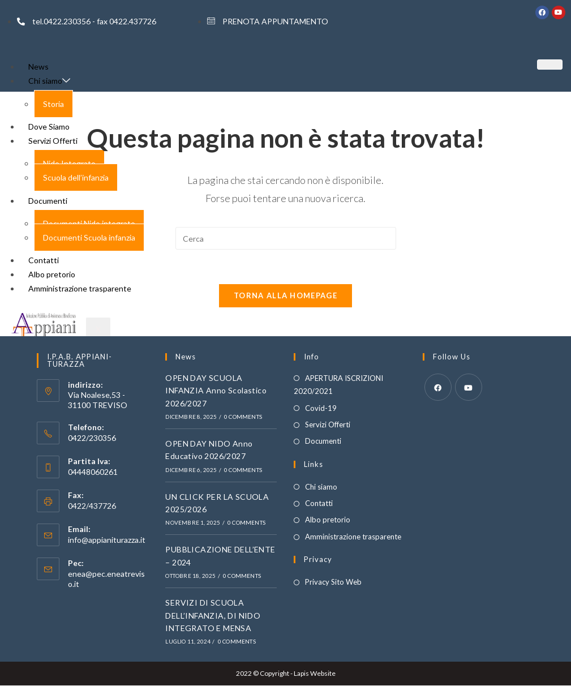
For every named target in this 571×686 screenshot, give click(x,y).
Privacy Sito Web (333, 582)
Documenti (323, 441)
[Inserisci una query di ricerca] (285, 238)
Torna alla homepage (285, 295)
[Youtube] (468, 387)
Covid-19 (321, 408)
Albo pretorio (327, 520)
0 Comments (243, 417)
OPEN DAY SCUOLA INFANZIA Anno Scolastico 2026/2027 (216, 390)
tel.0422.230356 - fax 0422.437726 (86, 21)
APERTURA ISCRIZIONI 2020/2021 (338, 385)
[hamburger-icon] (550, 64)
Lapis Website (315, 674)
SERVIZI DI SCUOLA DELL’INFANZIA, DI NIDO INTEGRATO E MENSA (212, 615)
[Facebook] (438, 387)
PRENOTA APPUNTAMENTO (267, 21)
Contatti (319, 503)
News (38, 66)
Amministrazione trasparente (353, 536)
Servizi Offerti (327, 425)
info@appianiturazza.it (106, 540)
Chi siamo (49, 80)
